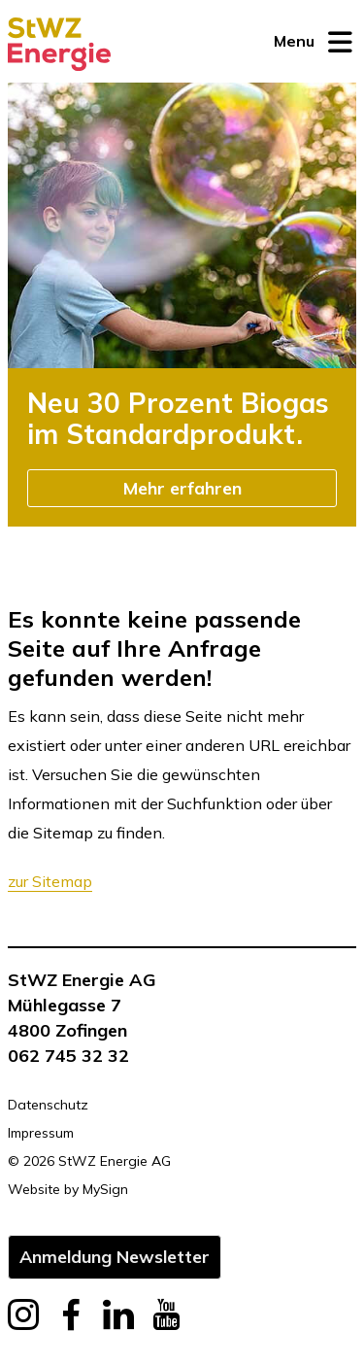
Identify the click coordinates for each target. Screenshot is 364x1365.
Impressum (41, 1133)
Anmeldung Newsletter (114, 1256)
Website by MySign (68, 1189)
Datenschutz (48, 1104)
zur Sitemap (50, 881)
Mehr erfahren (182, 487)
